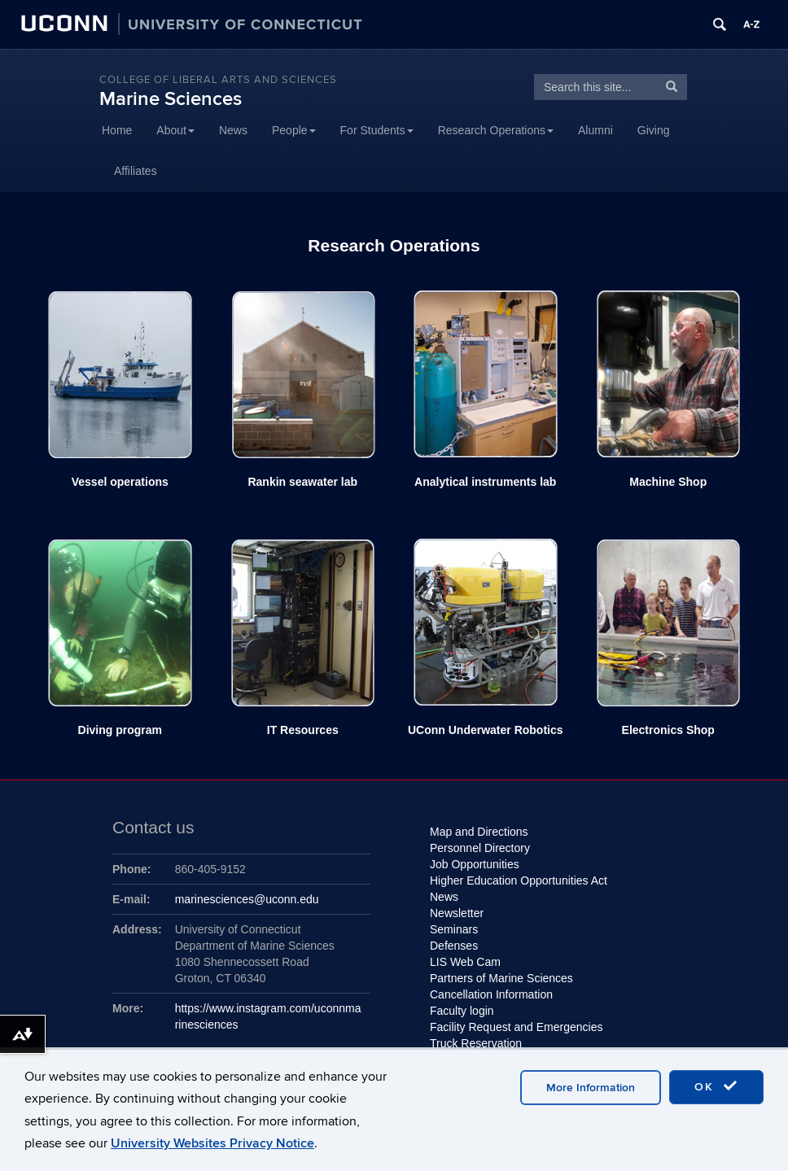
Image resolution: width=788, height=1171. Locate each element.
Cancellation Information (491, 994)
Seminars (454, 929)
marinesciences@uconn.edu (247, 899)
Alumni (595, 130)
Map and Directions (479, 831)
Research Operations (496, 130)
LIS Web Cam (465, 961)
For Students (377, 130)
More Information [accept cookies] (590, 1088)
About (175, 130)
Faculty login (462, 1010)
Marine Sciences (170, 99)
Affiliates (135, 170)
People (294, 130)
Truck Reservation (476, 1043)
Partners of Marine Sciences (501, 978)
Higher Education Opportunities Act (518, 880)
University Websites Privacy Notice (212, 1143)
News (233, 130)
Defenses (454, 945)
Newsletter (457, 913)
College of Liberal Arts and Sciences (218, 79)
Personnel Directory (480, 847)
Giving (653, 130)
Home (117, 130)
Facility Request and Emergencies (518, 1026)
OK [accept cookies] (716, 1086)
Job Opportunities (474, 864)
